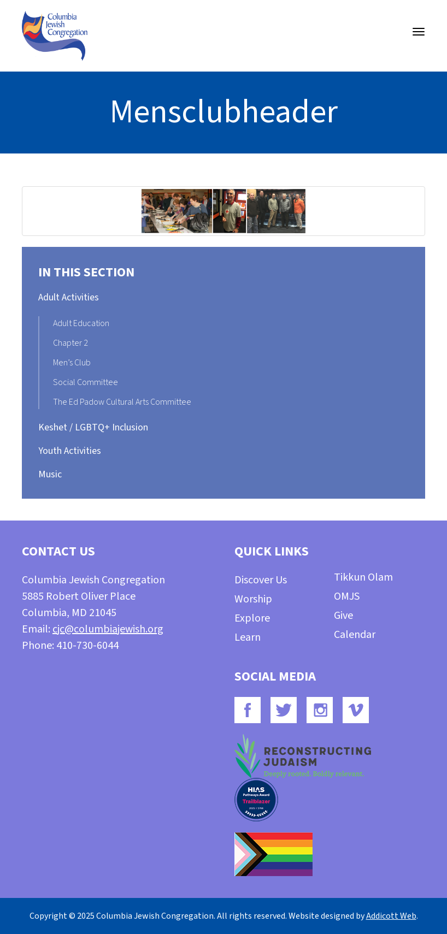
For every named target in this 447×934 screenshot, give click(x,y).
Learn (247, 637)
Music (50, 474)
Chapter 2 (70, 343)
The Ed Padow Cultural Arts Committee (122, 402)
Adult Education (81, 323)
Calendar (354, 634)
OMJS (347, 596)
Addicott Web (391, 916)
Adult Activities (68, 297)
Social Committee (85, 382)
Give (343, 615)
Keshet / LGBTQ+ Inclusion (93, 427)
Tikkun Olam (363, 577)
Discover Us (260, 580)
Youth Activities (69, 451)
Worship (253, 599)
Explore (252, 618)
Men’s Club (72, 363)
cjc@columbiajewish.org (107, 629)
